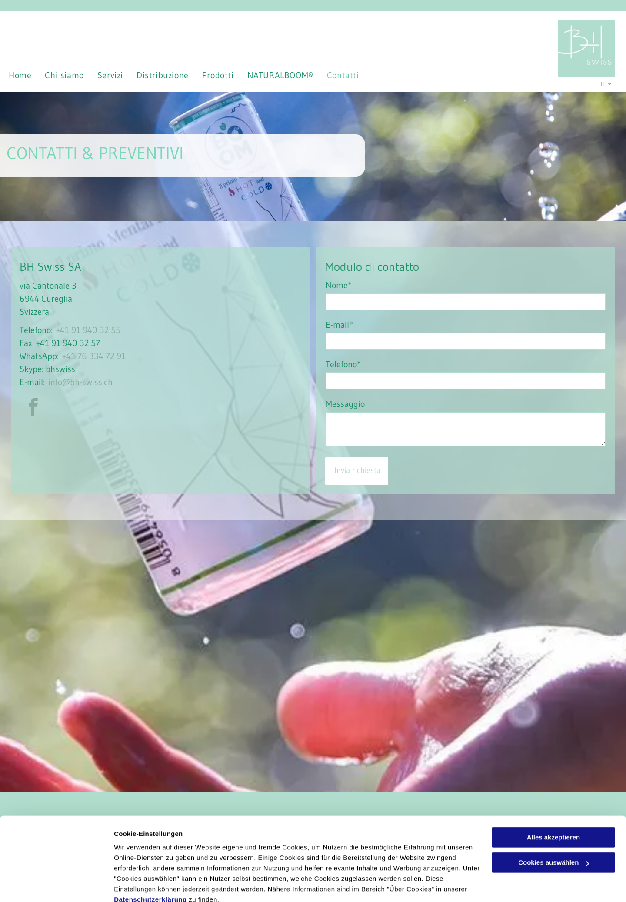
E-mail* (339, 325)
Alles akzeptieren (553, 798)
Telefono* (343, 364)
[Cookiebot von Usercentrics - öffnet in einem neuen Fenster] (56, 885)
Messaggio (345, 404)
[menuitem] (27, 75)
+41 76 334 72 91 (94, 356)
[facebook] (33, 408)
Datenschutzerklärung (150, 861)
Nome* (339, 285)
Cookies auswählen (144, 885)
